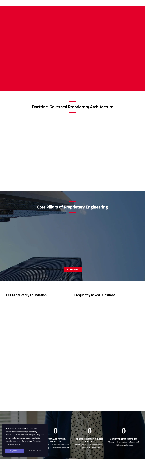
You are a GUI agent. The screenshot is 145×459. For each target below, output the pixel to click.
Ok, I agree (14, 451)
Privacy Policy (35, 451)
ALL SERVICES (72, 269)
